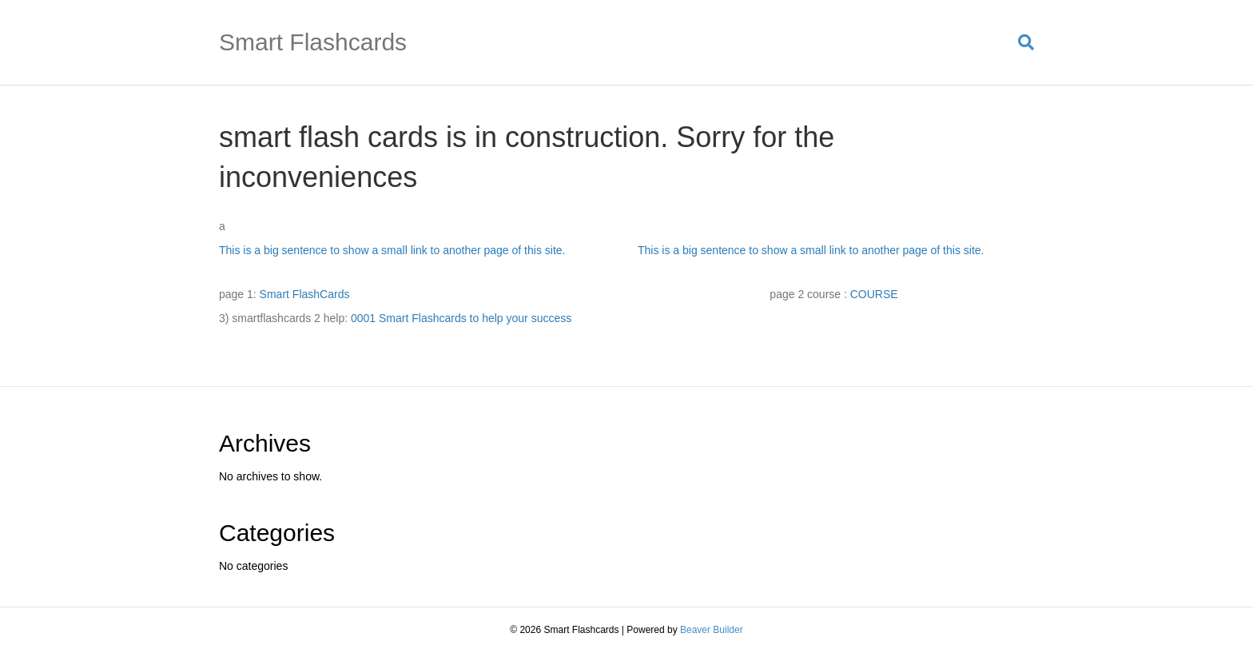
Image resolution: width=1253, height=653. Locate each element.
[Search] (1020, 42)
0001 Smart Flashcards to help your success (461, 318)
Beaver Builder (711, 629)
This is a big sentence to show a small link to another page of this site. (392, 250)
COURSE (874, 294)
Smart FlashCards (305, 294)
